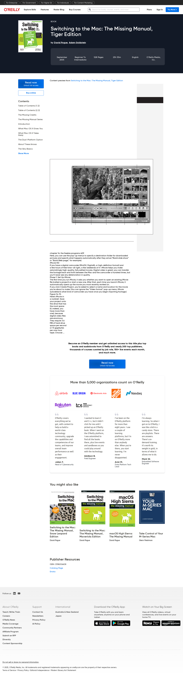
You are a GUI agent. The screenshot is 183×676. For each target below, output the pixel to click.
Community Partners (12, 627)
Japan (58, 616)
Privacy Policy (38, 619)
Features (45, 9)
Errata (52, 571)
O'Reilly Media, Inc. (153, 58)
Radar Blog (59, 9)
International (62, 606)
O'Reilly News (9, 619)
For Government (29, 3)
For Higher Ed (46, 3)
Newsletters (37, 616)
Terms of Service (9, 670)
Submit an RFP (9, 635)
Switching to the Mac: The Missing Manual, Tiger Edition (97, 80)
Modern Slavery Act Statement (63, 670)
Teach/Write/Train (11, 612)
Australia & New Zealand (67, 612)
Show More (23, 153)
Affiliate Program (11, 631)
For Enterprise (11, 3)
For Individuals (63, 3)
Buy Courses (75, 9)
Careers (6, 616)
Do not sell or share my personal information (21, 662)
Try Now (172, 9)
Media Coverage (10, 623)
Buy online (31, 92)
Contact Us (37, 612)
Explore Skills (30, 9)
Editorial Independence (39, 670)
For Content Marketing (83, 3)
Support (37, 606)
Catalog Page (56, 568)
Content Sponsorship (12, 643)
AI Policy (36, 623)
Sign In (160, 9)
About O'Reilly (10, 606)
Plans (149, 9)
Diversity (7, 639)
